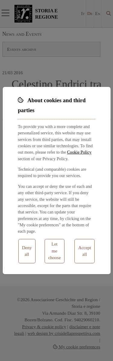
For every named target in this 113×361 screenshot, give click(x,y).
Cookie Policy (79, 152)
